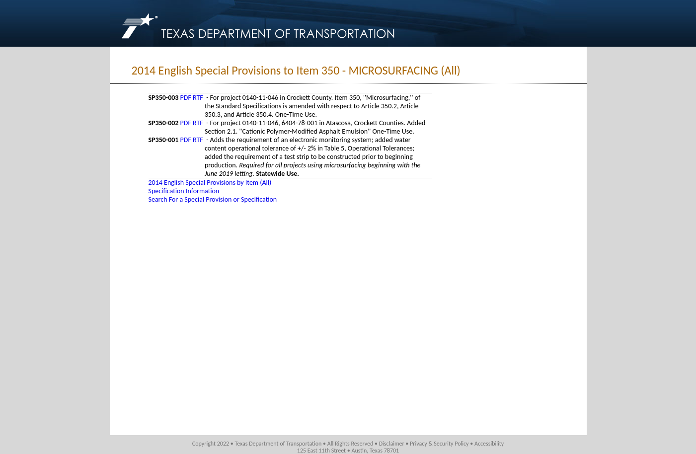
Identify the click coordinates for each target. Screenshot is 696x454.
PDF (185, 97)
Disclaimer (391, 443)
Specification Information (184, 191)
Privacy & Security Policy (439, 443)
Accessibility (489, 443)
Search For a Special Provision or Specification (213, 199)
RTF (198, 97)
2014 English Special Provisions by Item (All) (210, 182)
